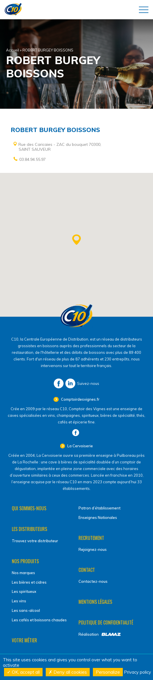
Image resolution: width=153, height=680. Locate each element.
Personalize (108, 672)
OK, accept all (23, 672)
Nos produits (25, 561)
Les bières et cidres (29, 582)
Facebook (59, 383)
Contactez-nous (93, 581)
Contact (87, 569)
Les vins (19, 601)
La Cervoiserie (79, 446)
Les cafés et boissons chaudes (39, 620)
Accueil (12, 50)
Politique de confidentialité (106, 622)
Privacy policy (137, 672)
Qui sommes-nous (29, 508)
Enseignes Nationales (98, 517)
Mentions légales (95, 601)
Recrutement (91, 537)
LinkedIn (70, 383)
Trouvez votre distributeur (35, 540)
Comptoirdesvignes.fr (80, 399)
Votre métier (24, 640)
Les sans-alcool (26, 610)
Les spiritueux (24, 591)
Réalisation (89, 634)
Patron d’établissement (100, 508)
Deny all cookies (68, 672)
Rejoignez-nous (93, 549)
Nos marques (23, 572)
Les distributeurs (29, 529)
